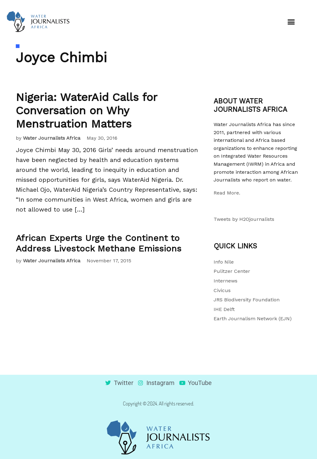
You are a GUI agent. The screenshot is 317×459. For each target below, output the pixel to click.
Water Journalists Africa (51, 138)
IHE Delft (224, 309)
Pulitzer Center (232, 271)
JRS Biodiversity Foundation (247, 300)
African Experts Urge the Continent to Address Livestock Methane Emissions (98, 243)
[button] (291, 22)
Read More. (227, 193)
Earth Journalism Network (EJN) (253, 318)
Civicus (222, 290)
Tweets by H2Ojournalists (244, 219)
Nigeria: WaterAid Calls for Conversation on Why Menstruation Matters (86, 110)
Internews (225, 281)
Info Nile (224, 262)
